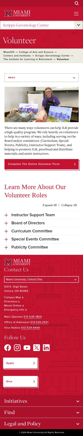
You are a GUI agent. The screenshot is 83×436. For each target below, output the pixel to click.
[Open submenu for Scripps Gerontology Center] (78, 25)
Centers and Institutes (17, 55)
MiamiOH (8, 52)
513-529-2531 (39, 322)
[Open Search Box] (77, 3)
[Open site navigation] (76, 13)
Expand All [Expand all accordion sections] (50, 205)
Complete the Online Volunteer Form (34, 164)
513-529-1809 (33, 316)
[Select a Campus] (41, 279)
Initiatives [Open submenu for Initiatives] (15, 400)
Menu (12, 77)
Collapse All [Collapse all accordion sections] (69, 205)
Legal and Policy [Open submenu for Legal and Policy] (22, 423)
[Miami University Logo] (17, 13)
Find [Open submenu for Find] (9, 412)
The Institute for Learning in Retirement (27, 59)
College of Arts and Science (36, 52)
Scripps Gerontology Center (26, 25)
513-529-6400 (30, 327)
